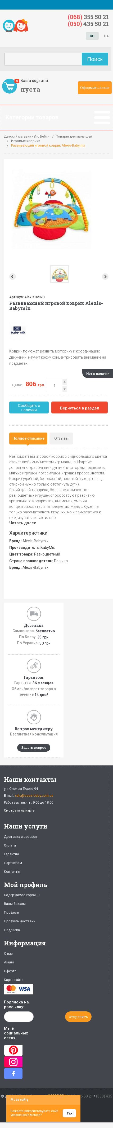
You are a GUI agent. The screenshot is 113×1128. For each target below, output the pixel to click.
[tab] (28, 438)
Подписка (12, 930)
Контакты (12, 872)
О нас (8, 953)
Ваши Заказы (15, 904)
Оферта (10, 971)
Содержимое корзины (22, 895)
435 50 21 (88, 24)
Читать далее (22, 523)
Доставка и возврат (21, 837)
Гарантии (11, 854)
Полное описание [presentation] (28, 438)
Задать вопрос (33, 748)
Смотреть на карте (19, 810)
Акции (9, 962)
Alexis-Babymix (35, 541)
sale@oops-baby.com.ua (34, 795)
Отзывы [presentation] (61, 438)
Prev (12, 276)
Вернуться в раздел (79, 408)
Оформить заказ (94, 88)
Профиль (11, 912)
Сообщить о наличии (29, 407)
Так (69, 1113)
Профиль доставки (19, 921)
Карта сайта (14, 980)
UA (106, 36)
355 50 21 (88, 17)
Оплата (10, 845)
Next (106, 276)
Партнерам (13, 863)
